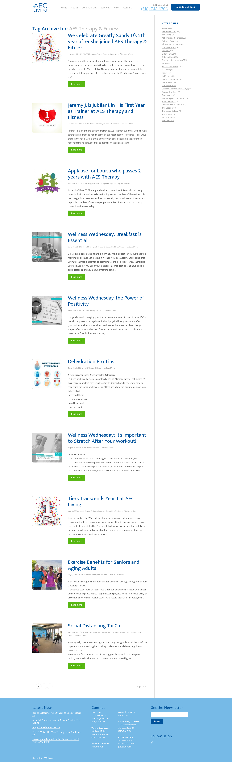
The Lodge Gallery (170, 111)
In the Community (170, 79)
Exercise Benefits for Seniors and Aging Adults (103, 565)
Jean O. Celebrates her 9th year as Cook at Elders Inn (56, 714)
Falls (164, 63)
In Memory (167, 76)
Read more (76, 84)
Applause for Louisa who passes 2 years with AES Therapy (104, 173)
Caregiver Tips (168, 47)
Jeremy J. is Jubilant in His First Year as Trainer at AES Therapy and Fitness (106, 111)
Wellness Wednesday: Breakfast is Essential (104, 237)
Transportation (168, 114)
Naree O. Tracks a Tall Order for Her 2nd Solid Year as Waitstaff (55, 740)
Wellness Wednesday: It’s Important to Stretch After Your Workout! (107, 438)
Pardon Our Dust (169, 92)
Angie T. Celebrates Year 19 (46, 727)
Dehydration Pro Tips (91, 361)
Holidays (166, 69)
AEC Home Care (169, 31)
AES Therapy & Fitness (94, 54)
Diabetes (166, 50)
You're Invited (168, 120)
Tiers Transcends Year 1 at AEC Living (101, 501)
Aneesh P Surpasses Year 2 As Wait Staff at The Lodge (56, 721)
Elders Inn (166, 53)
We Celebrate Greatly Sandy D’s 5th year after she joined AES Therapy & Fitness (107, 41)
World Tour (167, 117)
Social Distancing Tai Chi (95, 625)
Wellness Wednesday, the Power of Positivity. (106, 300)
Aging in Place (168, 41)
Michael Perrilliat (118, 575)
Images (165, 72)
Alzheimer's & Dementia (172, 44)
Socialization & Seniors (172, 104)
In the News (167, 82)
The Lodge (119, 511)
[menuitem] (64, 7)
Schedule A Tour (185, 7)
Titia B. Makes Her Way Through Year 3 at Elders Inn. (56, 733)
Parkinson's (167, 95)
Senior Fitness (102, 575)
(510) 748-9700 (154, 9)
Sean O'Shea (128, 54)
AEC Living (90, 247)
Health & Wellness (118, 247)
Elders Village (168, 57)
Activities (86, 632)
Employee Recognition (111, 54)
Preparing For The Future (173, 98)
